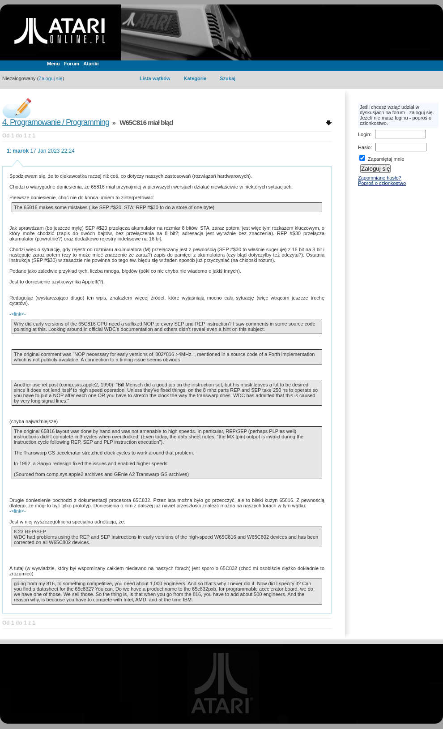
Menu (53, 63)
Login (364, 134)
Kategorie (194, 78)
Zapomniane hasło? (379, 177)
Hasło (364, 147)
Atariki (90, 63)
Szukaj (227, 78)
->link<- (17, 314)
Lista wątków (155, 78)
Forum (71, 63)
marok (21, 151)
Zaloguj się (50, 78)
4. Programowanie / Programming (55, 122)
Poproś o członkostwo (382, 183)
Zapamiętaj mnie (381, 159)
